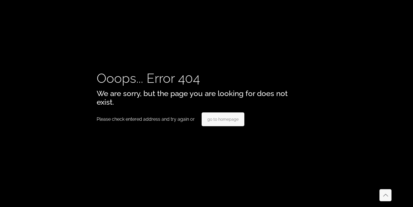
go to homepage (223, 119)
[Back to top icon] (385, 195)
